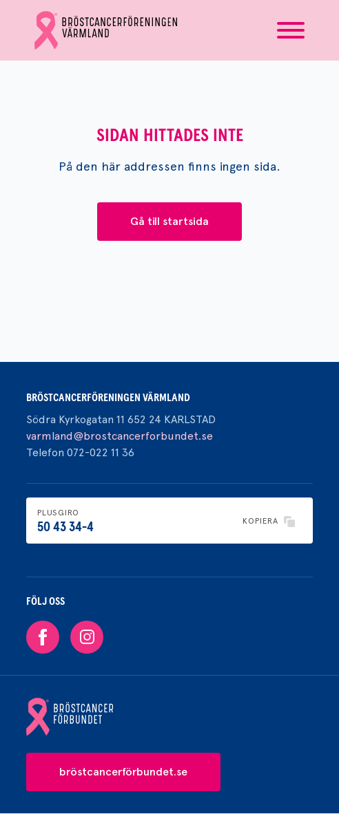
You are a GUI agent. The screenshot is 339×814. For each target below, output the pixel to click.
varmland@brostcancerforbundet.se (119, 435)
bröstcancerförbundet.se (123, 771)
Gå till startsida (169, 221)
